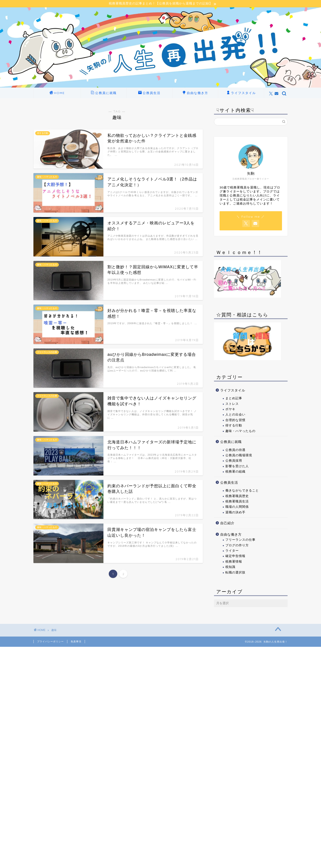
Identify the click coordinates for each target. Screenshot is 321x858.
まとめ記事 (233, 398)
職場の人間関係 (237, 507)
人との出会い (235, 414)
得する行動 (233, 425)
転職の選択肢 (235, 572)
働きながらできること (242, 490)
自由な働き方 (195, 93)
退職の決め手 (235, 512)
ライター (232, 550)
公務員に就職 (104, 93)
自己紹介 (227, 523)
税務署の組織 (235, 471)
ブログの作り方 (237, 545)
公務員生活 (149, 93)
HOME (57, 93)
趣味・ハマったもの (240, 431)
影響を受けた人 (237, 466)
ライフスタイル (241, 93)
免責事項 (76, 641)
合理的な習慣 (235, 420)
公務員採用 (233, 461)
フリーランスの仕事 (240, 540)
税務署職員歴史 (237, 496)
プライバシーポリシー (50, 641)
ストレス (232, 403)
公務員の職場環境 (238, 455)
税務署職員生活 (237, 501)
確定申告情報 (235, 556)
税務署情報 (233, 561)
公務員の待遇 (235, 450)
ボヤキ (230, 409)
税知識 (230, 567)
